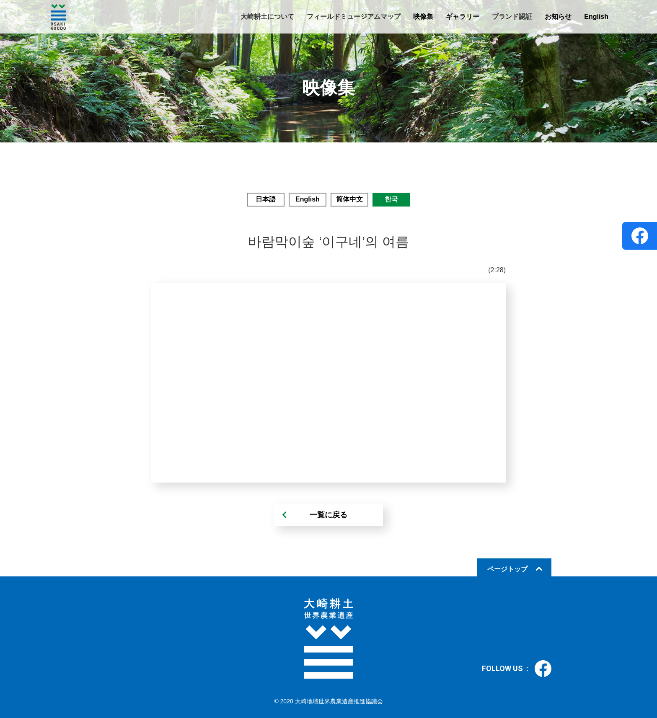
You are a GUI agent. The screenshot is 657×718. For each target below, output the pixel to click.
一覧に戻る (328, 515)
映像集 (423, 16)
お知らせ (558, 16)
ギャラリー (462, 16)
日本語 (266, 199)
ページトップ (507, 569)
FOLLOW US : (516, 668)
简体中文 (349, 199)
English (596, 16)
